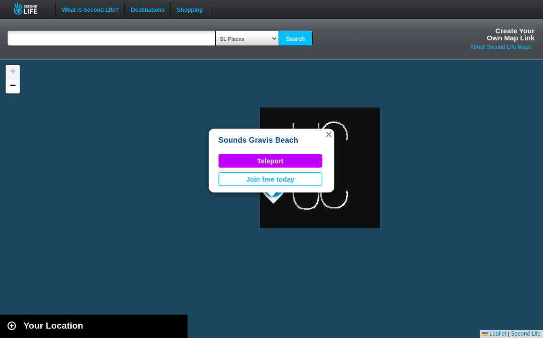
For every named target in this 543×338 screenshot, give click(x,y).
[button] (328, 134)
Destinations (148, 9)
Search (295, 39)
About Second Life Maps (500, 47)
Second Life (30, 8)
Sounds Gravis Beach (258, 140)
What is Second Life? (90, 9)
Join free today (270, 179)
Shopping (190, 9)
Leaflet (494, 333)
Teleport (270, 161)
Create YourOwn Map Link (511, 34)
